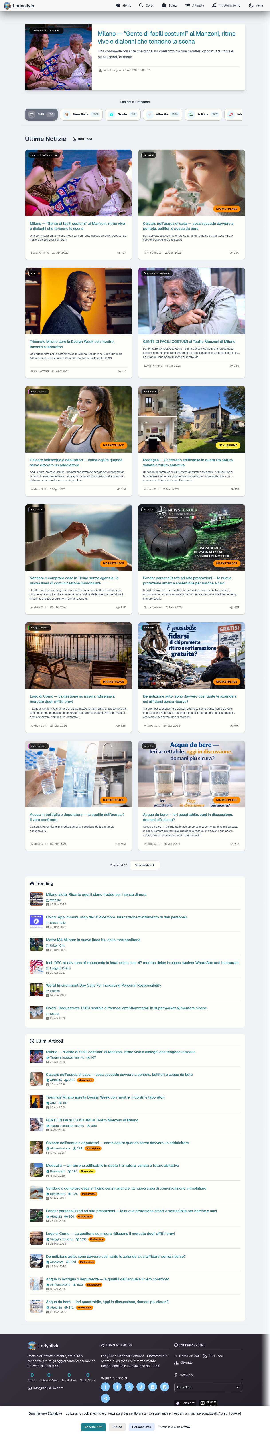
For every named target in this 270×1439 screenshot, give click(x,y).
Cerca (145, 5)
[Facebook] (105, 1386)
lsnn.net (185, 1403)
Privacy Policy (114, 1420)
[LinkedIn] (152, 1386)
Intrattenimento (225, 5)
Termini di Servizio (139, 1420)
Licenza (159, 1420)
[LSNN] (164, 1386)
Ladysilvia (44, 1345)
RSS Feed (82, 139)
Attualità (194, 5)
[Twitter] (129, 1386)
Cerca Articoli (187, 1356)
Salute (169, 5)
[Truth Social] (105, 1398)
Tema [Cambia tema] (256, 5)
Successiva (145, 865)
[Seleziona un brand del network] (208, 1387)
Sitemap (183, 1362)
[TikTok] (140, 1386)
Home (121, 5)
